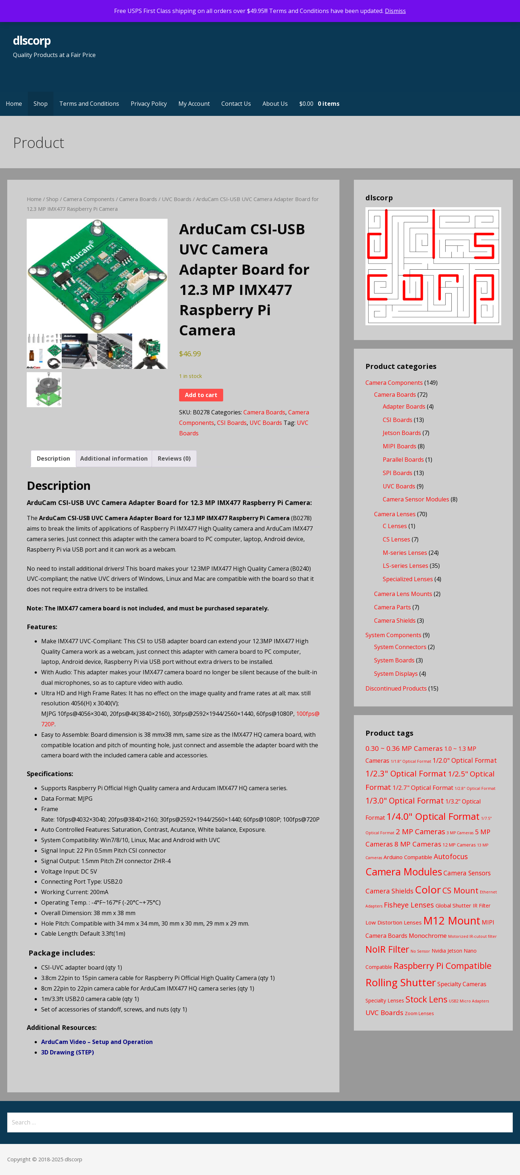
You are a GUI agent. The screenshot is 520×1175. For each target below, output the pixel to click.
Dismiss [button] (395, 11)
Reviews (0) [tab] (174, 458)
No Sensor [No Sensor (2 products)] (420, 951)
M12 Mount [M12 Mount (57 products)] (451, 920)
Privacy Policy (149, 104)
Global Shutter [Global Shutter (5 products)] (453, 905)
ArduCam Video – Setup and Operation (97, 1042)
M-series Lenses (405, 553)
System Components (393, 635)
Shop (41, 104)
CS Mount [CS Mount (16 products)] (460, 890)
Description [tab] (53, 458)
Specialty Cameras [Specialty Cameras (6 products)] (461, 984)
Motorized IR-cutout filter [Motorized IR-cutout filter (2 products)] (472, 936)
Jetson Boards (402, 433)
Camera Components (88, 199)
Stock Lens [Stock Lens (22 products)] (426, 999)
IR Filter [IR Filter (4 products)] (481, 905)
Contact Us (236, 104)
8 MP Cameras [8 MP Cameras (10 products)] (417, 844)
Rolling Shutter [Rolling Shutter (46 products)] (400, 982)
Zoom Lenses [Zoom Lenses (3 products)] (419, 1013)
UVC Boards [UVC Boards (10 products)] (384, 1012)
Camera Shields (395, 621)
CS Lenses (396, 539)
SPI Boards (397, 473)
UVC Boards (176, 199)
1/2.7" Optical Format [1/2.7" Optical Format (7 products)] (423, 787)
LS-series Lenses (405, 566)
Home (14, 104)
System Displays (396, 674)
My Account (194, 104)
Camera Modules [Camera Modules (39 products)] (403, 871)
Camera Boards (138, 199)
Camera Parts (392, 607)
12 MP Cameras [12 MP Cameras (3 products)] (459, 845)
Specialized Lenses (408, 579)
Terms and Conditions (89, 104)
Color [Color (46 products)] (428, 889)
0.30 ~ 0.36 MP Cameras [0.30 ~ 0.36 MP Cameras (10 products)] (404, 748)
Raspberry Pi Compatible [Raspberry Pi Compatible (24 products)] (442, 965)
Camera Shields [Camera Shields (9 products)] (389, 890)
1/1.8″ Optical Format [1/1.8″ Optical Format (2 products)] (411, 761)
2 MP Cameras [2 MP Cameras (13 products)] (420, 831)
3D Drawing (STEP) (67, 1052)
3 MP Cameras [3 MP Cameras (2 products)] (460, 832)
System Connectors (400, 647)
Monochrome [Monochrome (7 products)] (428, 935)
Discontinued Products (396, 688)
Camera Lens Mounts (403, 594)
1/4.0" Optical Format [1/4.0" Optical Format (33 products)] (433, 816)
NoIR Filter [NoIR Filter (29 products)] (387, 949)
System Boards (394, 660)
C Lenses (395, 526)
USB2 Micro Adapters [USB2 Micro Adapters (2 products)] (469, 1001)
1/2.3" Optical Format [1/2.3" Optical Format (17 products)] (405, 773)
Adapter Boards (404, 406)
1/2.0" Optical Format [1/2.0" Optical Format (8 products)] (465, 760)
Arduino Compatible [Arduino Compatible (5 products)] (408, 857)
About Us (275, 104)
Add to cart (201, 395)
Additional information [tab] (114, 458)
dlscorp (32, 40)
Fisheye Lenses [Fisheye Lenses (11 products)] (409, 905)
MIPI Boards (399, 446)
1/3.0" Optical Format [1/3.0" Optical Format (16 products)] (404, 800)
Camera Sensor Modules (416, 499)
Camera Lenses (395, 514)
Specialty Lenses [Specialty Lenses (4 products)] (384, 1000)
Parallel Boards (403, 460)
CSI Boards (232, 423)
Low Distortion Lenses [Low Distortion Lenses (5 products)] (393, 922)
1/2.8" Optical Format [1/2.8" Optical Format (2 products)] (475, 788)
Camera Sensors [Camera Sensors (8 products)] (467, 873)
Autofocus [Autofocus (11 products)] (451, 856)
